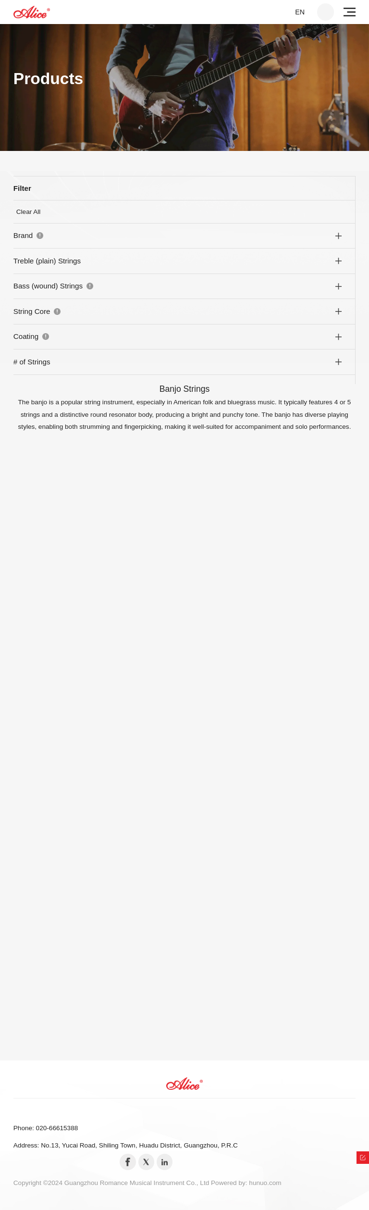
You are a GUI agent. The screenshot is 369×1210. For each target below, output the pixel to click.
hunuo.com (265, 1182)
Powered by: (230, 1182)
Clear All (28, 211)
